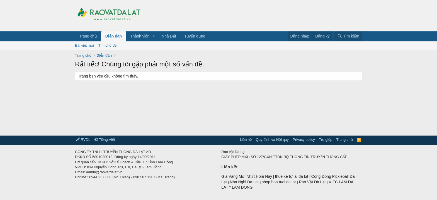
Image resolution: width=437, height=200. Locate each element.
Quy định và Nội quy (272, 140)
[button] (153, 36)
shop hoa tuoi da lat (279, 182)
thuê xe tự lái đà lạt (292, 176)
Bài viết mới (84, 45)
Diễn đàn (113, 36)
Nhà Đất (169, 36)
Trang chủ (88, 36)
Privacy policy (304, 140)
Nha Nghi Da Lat (245, 182)
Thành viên (139, 36)
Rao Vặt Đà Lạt (313, 182)
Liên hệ (246, 140)
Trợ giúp (325, 140)
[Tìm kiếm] (348, 36)
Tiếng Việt (104, 140)
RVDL (83, 140)
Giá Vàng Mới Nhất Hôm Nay (246, 176)
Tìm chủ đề (107, 45)
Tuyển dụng (194, 36)
